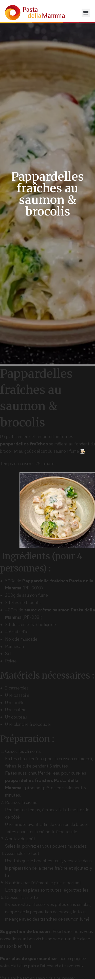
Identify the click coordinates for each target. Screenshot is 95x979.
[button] (86, 13)
